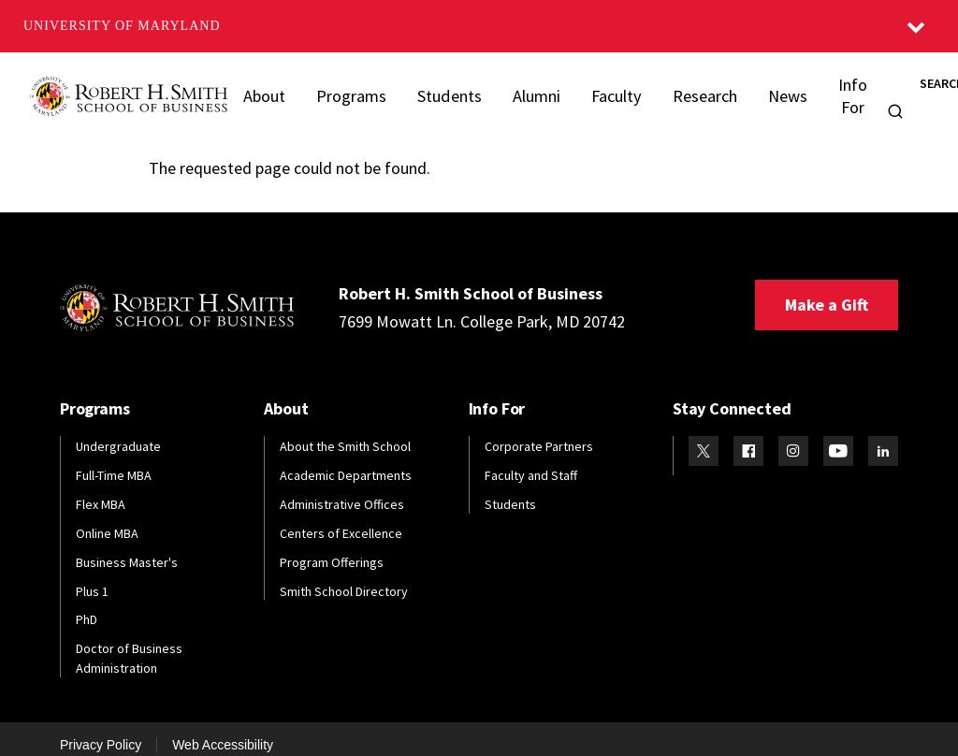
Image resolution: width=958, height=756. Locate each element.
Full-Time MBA (114, 461)
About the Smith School (345, 432)
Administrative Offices (342, 490)
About (263, 89)
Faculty (609, 89)
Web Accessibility (222, 730)
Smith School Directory (344, 577)
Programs (349, 89)
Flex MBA (100, 490)
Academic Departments (346, 461)
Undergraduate (118, 432)
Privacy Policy (100, 730)
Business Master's (127, 548)
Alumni (530, 89)
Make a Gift (826, 290)
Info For (840, 88)
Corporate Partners (539, 432)
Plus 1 (92, 577)
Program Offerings (332, 548)
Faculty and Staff (531, 461)
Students (444, 89)
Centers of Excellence (341, 519)
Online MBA (107, 519)
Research (695, 89)
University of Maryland (122, 26)
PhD (86, 606)
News (776, 89)
